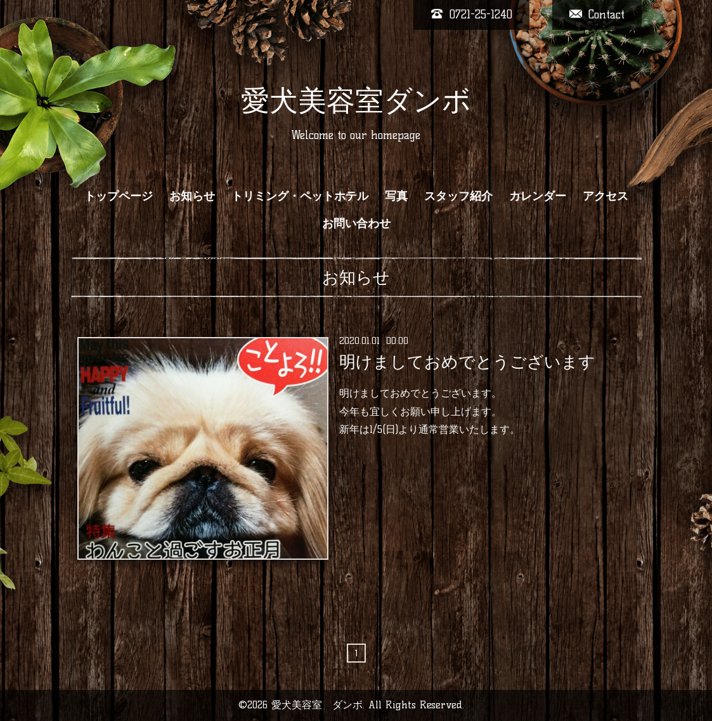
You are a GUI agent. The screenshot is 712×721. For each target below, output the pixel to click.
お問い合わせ (356, 223)
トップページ (118, 196)
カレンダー (537, 196)
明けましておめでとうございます (467, 362)
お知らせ (192, 196)
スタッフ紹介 (458, 196)
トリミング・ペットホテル (299, 196)
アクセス (605, 196)
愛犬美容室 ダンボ (317, 705)
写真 (396, 196)
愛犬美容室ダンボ (356, 100)
